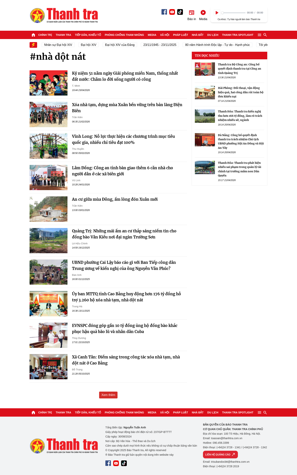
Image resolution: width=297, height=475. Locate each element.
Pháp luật (180, 34)
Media (152, 34)
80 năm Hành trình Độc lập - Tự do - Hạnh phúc (221, 44)
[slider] (233, 13)
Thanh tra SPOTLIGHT (237, 34)
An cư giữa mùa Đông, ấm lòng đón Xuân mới (115, 199)
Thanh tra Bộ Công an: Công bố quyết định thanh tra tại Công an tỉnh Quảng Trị (239, 69)
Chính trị (45, 34)
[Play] (217, 12)
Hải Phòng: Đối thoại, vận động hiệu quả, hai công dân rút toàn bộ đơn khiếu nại (240, 92)
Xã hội (164, 34)
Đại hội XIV (92, 44)
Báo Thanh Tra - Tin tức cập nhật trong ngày (64, 15)
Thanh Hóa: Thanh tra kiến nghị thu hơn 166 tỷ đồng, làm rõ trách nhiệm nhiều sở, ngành (240, 116)
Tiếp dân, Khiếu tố (88, 34)
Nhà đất (198, 34)
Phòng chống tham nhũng (124, 34)
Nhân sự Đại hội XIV (62, 44)
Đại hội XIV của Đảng (123, 44)
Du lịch (212, 34)
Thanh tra (63, 34)
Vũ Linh (76, 180)
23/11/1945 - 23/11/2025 (163, 44)
